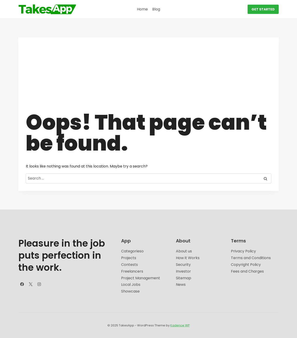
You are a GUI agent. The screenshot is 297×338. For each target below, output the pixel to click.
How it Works (188, 258)
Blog (156, 9)
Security (183, 264)
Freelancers (132, 271)
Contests (129, 264)
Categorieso (132, 251)
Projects (128, 258)
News (181, 284)
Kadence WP (180, 325)
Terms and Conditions (251, 258)
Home (142, 9)
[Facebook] (22, 284)
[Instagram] (39, 284)
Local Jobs (130, 284)
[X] (30, 284)
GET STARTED (263, 9)
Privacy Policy (243, 251)
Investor (183, 271)
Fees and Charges (247, 271)
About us (184, 251)
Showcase (130, 291)
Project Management (140, 278)
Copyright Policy (246, 264)
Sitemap (183, 278)
